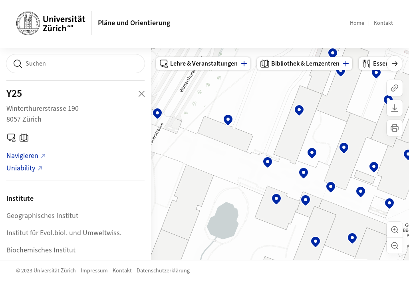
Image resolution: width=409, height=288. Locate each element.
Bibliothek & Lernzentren (300, 63)
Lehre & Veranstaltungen (198, 63)
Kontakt (383, 23)
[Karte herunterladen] (395, 108)
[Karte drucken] (395, 128)
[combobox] (75, 63)
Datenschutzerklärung (163, 271)
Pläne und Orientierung (134, 23)
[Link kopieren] (395, 88)
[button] (395, 230)
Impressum (94, 271)
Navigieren (26, 156)
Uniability (24, 168)
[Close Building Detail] (141, 93)
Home (357, 23)
